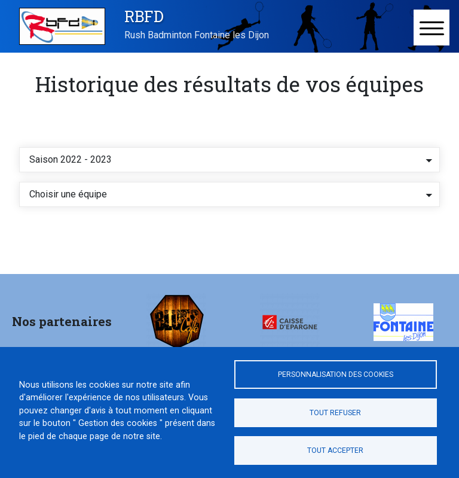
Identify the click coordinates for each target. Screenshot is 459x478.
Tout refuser (335, 413)
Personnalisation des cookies (335, 374)
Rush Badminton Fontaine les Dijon (196, 35)
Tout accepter (335, 450)
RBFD (144, 16)
